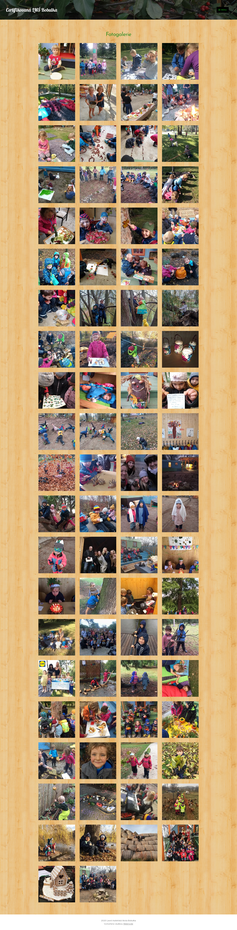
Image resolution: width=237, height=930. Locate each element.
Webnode (128, 924)
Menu (222, 9)
